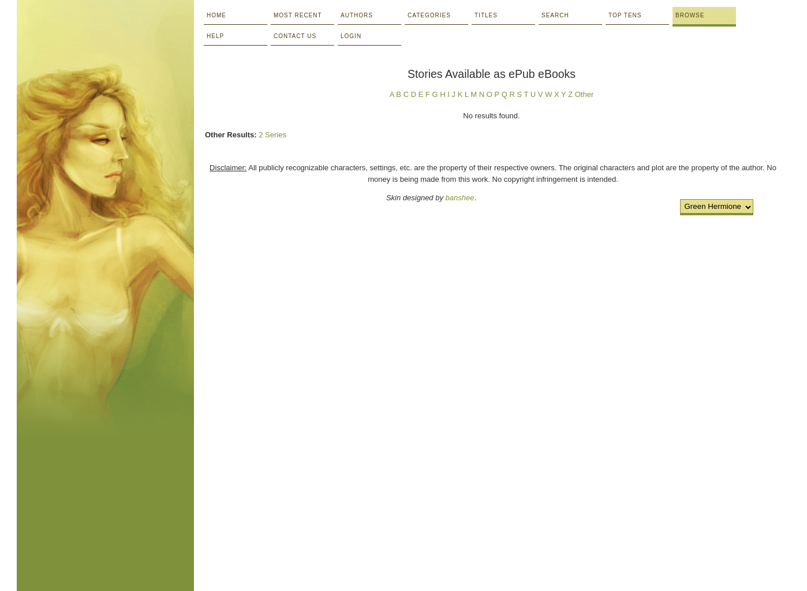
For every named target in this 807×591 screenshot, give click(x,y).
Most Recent (298, 15)
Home (216, 15)
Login (351, 36)
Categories (429, 15)
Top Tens (624, 15)
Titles (486, 15)
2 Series (272, 134)
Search (555, 15)
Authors (357, 15)
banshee (460, 197)
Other (584, 94)
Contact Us (295, 36)
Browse (689, 15)
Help (215, 36)
